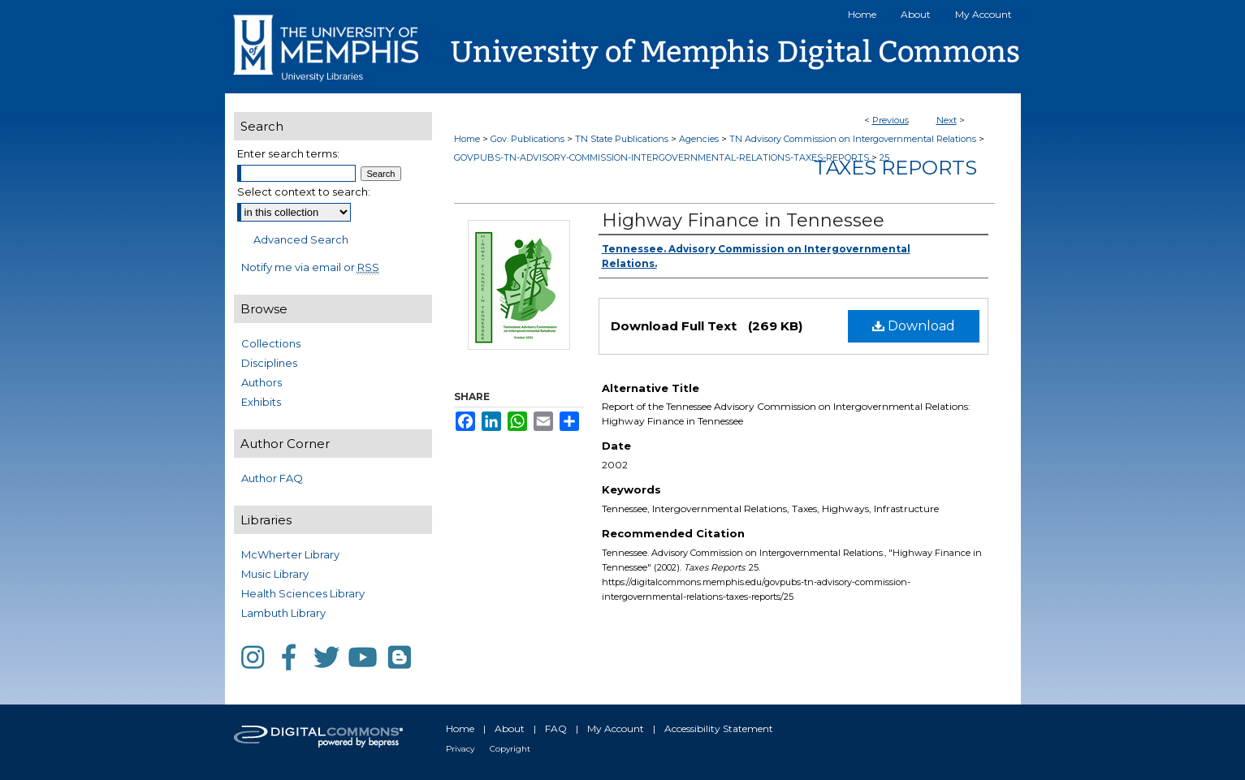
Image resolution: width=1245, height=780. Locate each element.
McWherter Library (290, 554)
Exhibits (261, 401)
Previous (890, 120)
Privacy (460, 748)
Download (913, 326)
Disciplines (269, 362)
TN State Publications (621, 138)
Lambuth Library (283, 612)
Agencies (699, 138)
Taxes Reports (895, 167)
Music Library (275, 573)
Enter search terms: (288, 153)
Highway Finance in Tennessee (743, 220)
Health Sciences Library (303, 593)
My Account (615, 728)
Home (467, 138)
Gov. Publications (527, 138)
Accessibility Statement (718, 728)
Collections (270, 343)
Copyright (510, 748)
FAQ (556, 728)
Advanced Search (300, 239)
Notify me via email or (310, 267)
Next (946, 120)
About (510, 728)
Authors (261, 382)
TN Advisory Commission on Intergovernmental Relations (852, 138)
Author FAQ (272, 478)
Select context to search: (303, 191)
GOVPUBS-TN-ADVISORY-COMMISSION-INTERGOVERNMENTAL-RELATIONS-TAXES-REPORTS (661, 157)
